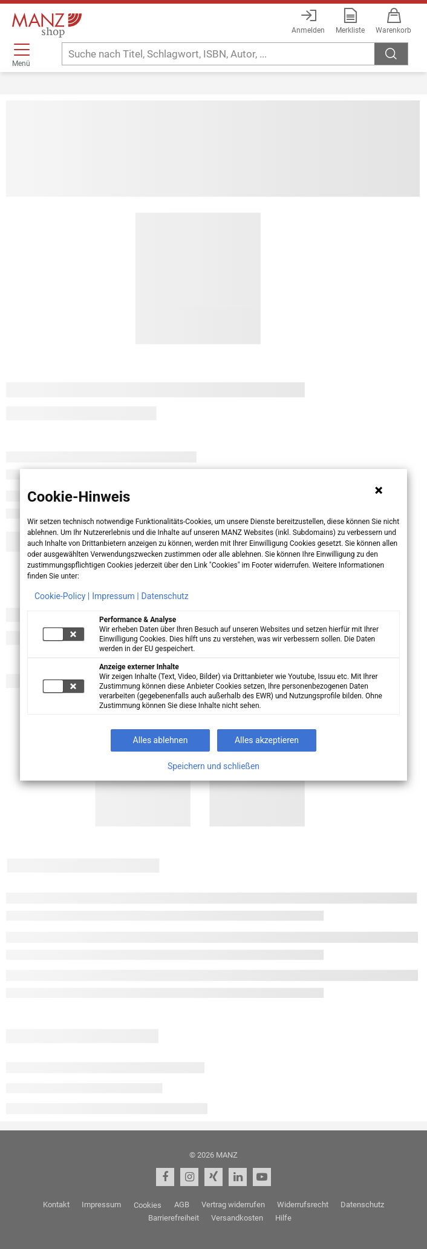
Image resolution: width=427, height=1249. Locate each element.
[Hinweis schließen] (379, 490)
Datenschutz (165, 596)
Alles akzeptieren (267, 740)
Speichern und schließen (213, 766)
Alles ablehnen (160, 740)
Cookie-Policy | (62, 596)
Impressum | (115, 596)
